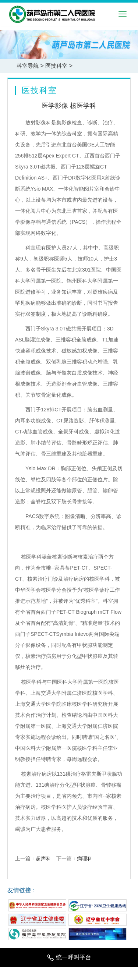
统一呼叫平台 (69, 957)
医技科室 (56, 66)
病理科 (84, 858)
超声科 (43, 858)
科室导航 (28, 66)
